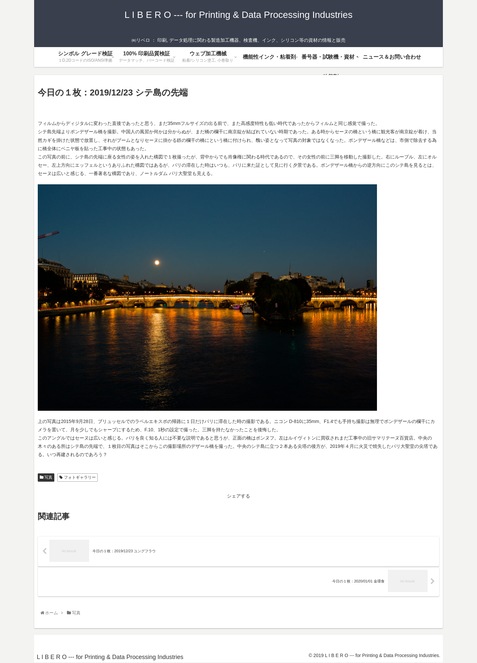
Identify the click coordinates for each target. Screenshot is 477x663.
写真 (46, 477)
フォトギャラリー (77, 477)
